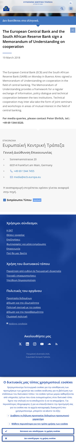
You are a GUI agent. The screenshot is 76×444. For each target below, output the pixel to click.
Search (62, 8)
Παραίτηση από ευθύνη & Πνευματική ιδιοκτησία (33, 271)
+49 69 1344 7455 (24, 171)
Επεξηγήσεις (13, 239)
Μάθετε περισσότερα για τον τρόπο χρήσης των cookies (40, 423)
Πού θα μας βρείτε (16, 253)
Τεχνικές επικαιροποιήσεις (21, 275)
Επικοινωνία (13, 248)
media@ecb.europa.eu (27, 177)
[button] (71, 3)
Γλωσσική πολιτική (16, 316)
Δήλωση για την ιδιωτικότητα (22, 302)
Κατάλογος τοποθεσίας (18, 323)
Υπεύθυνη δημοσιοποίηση (21, 280)
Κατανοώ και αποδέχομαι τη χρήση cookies (40, 430)
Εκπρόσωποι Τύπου (19, 200)
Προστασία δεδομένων (19, 298)
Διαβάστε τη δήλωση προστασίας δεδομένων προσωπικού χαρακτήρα (39, 416)
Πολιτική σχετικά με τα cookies (23, 307)
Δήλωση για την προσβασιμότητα (24, 311)
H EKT (9, 230)
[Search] (36, 8)
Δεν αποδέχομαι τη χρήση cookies (40, 438)
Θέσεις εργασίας (15, 235)
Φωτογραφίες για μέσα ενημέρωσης (26, 244)
